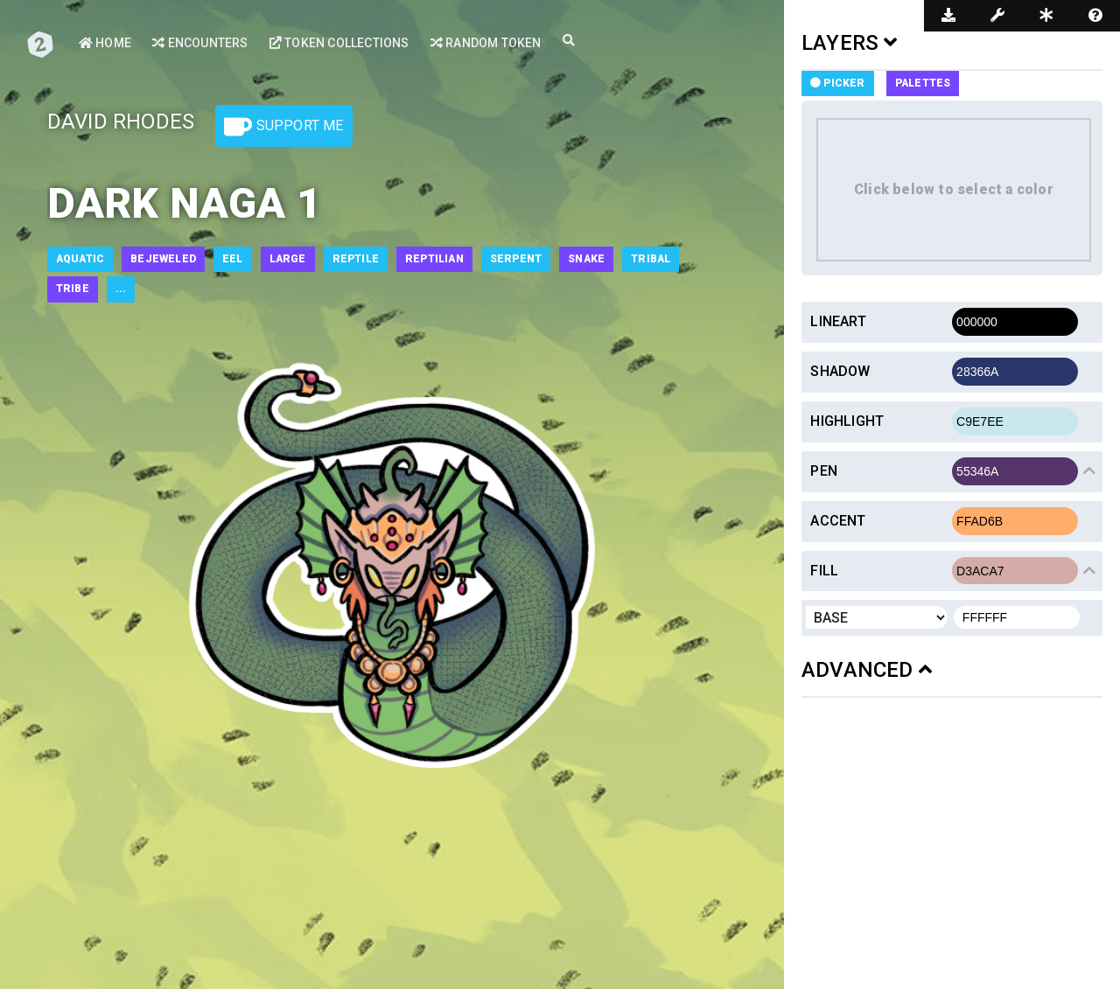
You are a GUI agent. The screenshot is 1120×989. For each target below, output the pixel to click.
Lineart (837, 321)
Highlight (847, 421)
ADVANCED (867, 670)
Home (105, 43)
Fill (824, 570)
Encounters (200, 43)
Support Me (283, 127)
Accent (837, 520)
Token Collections (340, 43)
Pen (823, 471)
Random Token (486, 43)
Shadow (840, 371)
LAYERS (850, 43)
